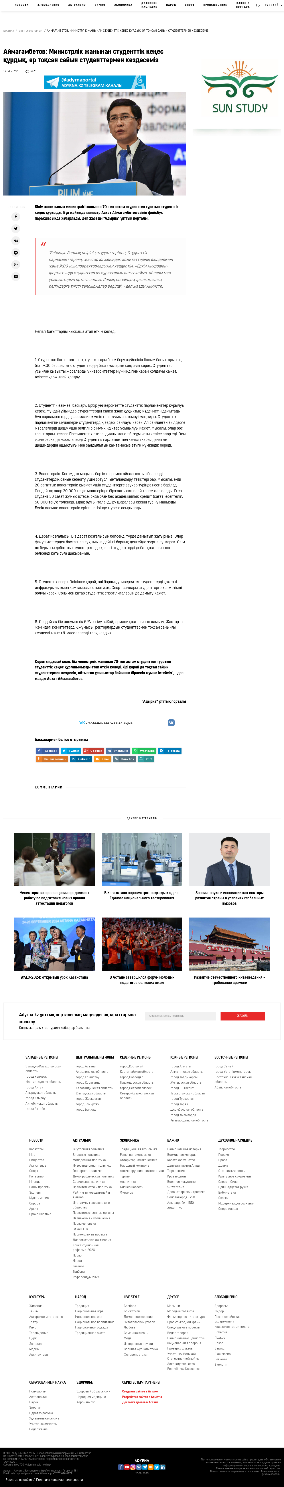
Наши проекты (40, 1187)
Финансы (127, 1193)
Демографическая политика (93, 1176)
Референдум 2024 (86, 1277)
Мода (128, 1338)
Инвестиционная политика (92, 1166)
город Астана (86, 1066)
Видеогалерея (177, 1333)
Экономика (123, 5)
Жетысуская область (185, 1082)
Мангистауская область (43, 1082)
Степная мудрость (231, 1171)
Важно (100, 5)
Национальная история (184, 1149)
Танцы (33, 1311)
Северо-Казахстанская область (137, 1096)
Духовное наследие (149, 5)
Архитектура (38, 1355)
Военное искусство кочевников (181, 1184)
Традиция (82, 1306)
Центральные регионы (95, 1057)
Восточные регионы (231, 1057)
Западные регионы (42, 1057)
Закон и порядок (243, 5)
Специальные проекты (183, 1327)
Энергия (35, 1408)
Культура (37, 1297)
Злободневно (48, 5)
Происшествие (215, 5)
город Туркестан (182, 1099)
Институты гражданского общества (91, 1205)
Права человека (84, 1224)
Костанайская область (136, 1072)
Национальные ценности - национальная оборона (186, 1341)
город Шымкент (182, 1088)
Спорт (190, 5)
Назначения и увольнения (91, 1218)
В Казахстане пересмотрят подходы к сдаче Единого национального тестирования (141, 895)
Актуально (77, 5)
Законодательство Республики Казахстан (184, 1367)
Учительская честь (43, 1424)
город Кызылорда (183, 1115)
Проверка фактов (180, 1348)
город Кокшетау (87, 1077)
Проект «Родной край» (183, 1322)
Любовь (129, 1327)
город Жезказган (88, 1099)
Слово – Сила (228, 1182)
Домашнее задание (138, 1317)
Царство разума (41, 1413)
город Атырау (35, 1098)
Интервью (36, 1176)
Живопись (36, 1306)
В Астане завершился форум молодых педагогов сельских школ (142, 980)
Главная (8, 31)
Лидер (219, 1311)
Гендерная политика (88, 1171)
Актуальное (37, 1166)
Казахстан (37, 1149)
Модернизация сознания (236, 1203)
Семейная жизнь (136, 1333)
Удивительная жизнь (44, 1418)
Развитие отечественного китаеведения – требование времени (229, 980)
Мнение (35, 1182)
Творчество (226, 1149)
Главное (79, 1266)
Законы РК (80, 1229)
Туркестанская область (187, 1093)
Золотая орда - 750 (181, 1197)
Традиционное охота (90, 1333)
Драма (223, 1166)
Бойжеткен (132, 1311)
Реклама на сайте (19, 1480)
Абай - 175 (174, 1208)
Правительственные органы (93, 1213)
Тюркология (176, 1171)
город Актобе (35, 1109)
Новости (22, 5)
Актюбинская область (42, 1104)
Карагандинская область (94, 1088)
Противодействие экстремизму (228, 1319)
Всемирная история (181, 1155)
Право (77, 1255)
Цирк (33, 1338)
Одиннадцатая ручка (233, 1187)
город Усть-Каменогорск (233, 1072)
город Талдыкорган (184, 1077)
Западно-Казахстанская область (43, 1069)
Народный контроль (134, 1166)
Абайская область (228, 1087)
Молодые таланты (180, 1311)
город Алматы (180, 1066)
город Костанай (131, 1066)
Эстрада (35, 1344)
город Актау (34, 1087)
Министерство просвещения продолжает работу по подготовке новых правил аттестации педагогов (54, 898)
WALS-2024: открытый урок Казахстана (54, 978)
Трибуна (79, 1272)
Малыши (173, 1306)
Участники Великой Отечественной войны (183, 1357)
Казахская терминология (233, 1327)
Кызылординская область (189, 1120)
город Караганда (88, 1082)
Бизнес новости (131, 1187)
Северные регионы (135, 1057)
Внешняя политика (86, 1155)
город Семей (224, 1066)
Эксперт (35, 1193)
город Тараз (179, 1104)
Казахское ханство (181, 1160)
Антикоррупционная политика (142, 1171)
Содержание (38, 1429)
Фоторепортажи (136, 1355)
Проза (222, 1160)
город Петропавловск (136, 1088)
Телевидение (38, 1333)
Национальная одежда (91, 1327)
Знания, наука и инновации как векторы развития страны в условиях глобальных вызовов (229, 898)
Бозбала (130, 1306)
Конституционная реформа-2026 (86, 1248)
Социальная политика (89, 1182)
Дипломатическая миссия (92, 1240)
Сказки (223, 1198)
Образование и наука (47, 1382)
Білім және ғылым (31, 31)
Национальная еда (88, 1317)
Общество (36, 1160)
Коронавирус (86, 1402)
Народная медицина (91, 1397)
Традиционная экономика (139, 1149)
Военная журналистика (141, 1349)
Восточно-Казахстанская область (233, 1080)
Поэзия (223, 1155)
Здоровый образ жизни (93, 1391)
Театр (33, 1322)
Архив (33, 1209)
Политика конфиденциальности (59, 1480)
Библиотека (227, 1193)
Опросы (35, 1203)
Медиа (34, 1349)
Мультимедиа (39, 1198)
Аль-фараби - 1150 (180, 1203)
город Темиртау (87, 1104)
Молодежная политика (89, 1160)
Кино (32, 1327)
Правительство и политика (92, 1187)
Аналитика (128, 1182)
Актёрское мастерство (46, 1317)
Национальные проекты (90, 1234)
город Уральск (36, 1076)
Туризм (125, 1176)
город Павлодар (131, 1077)
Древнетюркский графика (186, 1192)
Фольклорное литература (186, 1317)
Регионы (221, 1359)
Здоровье (222, 1306)
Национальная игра (89, 1311)
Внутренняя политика (88, 1149)
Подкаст (221, 1338)
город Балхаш (86, 1109)
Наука (33, 1402)
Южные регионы (184, 1057)
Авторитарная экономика (138, 1160)
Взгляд (219, 1348)
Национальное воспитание (94, 1322)
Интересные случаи (138, 1344)
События (221, 1332)
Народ (171, 5)
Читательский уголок (139, 1322)
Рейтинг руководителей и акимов (91, 1195)
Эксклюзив (223, 1354)
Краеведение (177, 1176)
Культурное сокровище (235, 1176)
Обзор (219, 1343)
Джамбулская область (186, 1109)
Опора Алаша (228, 1209)
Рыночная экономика (135, 1155)
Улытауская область (91, 1093)
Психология (37, 1391)
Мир (32, 1155)
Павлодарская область (137, 1082)
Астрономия (38, 1397)
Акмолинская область (92, 1072)
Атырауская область (41, 1093)
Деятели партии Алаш (183, 1166)
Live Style (132, 1297)
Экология (221, 1365)
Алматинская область (186, 1072)
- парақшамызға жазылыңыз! (106, 722)
